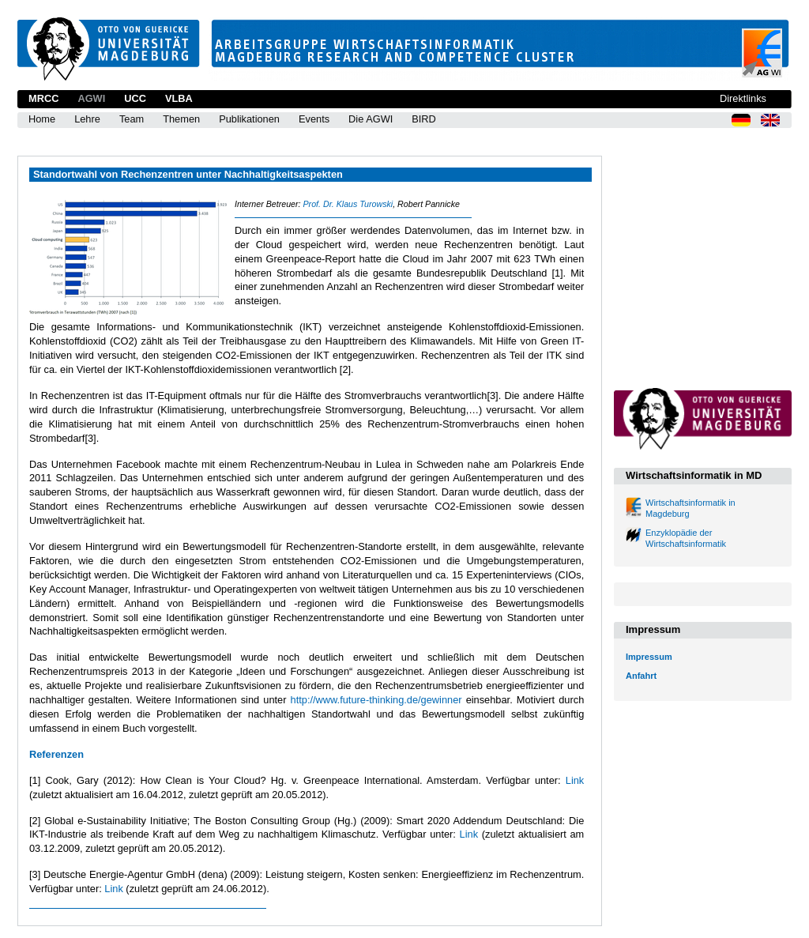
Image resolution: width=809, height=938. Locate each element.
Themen (181, 119)
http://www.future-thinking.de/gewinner (376, 700)
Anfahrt (641, 675)
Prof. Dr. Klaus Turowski (348, 204)
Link (575, 780)
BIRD (424, 119)
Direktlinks (743, 98)
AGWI (91, 98)
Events (314, 119)
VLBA (179, 98)
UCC (135, 98)
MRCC (43, 98)
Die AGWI (370, 119)
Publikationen (249, 119)
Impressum (649, 656)
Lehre (87, 119)
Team (131, 119)
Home (41, 119)
